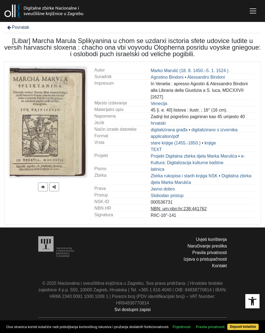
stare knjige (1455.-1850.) (175, 143)
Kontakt (219, 265)
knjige (210, 143)
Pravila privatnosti (209, 252)
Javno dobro (163, 189)
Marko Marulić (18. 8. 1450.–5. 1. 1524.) (190, 70)
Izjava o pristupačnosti (205, 259)
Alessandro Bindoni (206, 77)
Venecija (159, 103)
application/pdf (165, 136)
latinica (157, 169)
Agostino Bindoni (167, 77)
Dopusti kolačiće (243, 327)
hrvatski (158, 123)
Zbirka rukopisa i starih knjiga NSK (184, 175)
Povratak (17, 27)
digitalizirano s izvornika (214, 129)
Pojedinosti (181, 327)
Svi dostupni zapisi (132, 309)
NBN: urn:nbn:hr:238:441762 (179, 208)
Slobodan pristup (167, 195)
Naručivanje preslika (207, 246)
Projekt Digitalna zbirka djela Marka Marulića (194, 156)
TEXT (156, 149)
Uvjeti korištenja (211, 239)
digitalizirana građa (169, 129)
